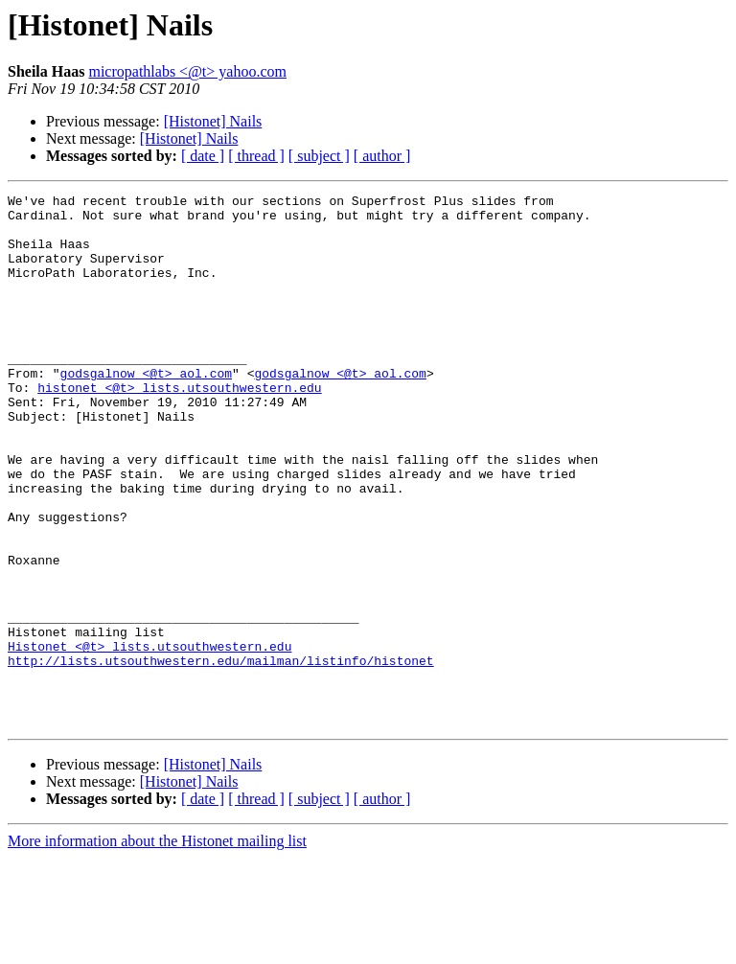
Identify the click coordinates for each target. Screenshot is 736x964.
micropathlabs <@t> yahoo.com (187, 71)
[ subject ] (319, 156)
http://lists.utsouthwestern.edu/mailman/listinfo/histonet (221, 755)
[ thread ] (256, 156)
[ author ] (382, 156)
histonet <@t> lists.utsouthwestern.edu (179, 427)
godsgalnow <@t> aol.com (146, 410)
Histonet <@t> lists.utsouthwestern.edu (149, 737)
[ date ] (202, 156)
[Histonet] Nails (213, 121)
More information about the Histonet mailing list (157, 947)
